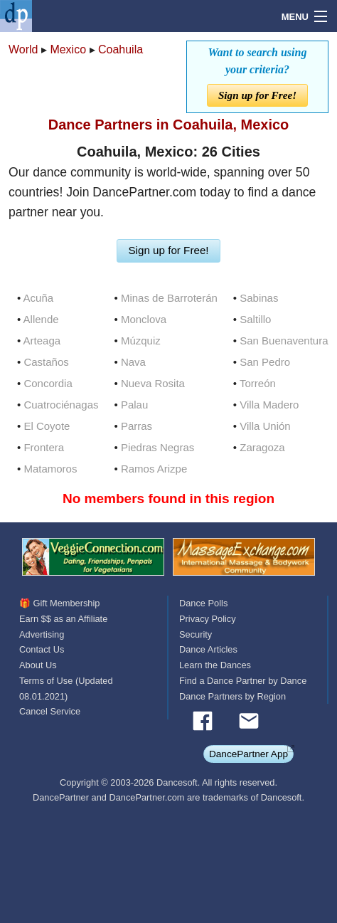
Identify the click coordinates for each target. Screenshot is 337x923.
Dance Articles (208, 649)
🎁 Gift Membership (59, 603)
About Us (38, 665)
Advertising (41, 634)
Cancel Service (49, 711)
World (23, 49)
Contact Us (41, 649)
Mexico (68, 49)
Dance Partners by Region (232, 696)
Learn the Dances (215, 665)
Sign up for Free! (257, 95)
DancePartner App (248, 754)
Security (195, 634)
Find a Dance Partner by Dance (242, 680)
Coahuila (120, 49)
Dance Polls (203, 603)
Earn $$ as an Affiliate (63, 618)
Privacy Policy (207, 618)
